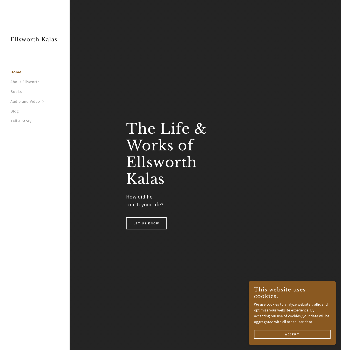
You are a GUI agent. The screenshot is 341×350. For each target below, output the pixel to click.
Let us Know (146, 223)
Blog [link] (14, 111)
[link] (33, 39)
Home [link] (16, 71)
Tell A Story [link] (21, 120)
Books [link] (16, 91)
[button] (40, 101)
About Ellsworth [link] (25, 81)
